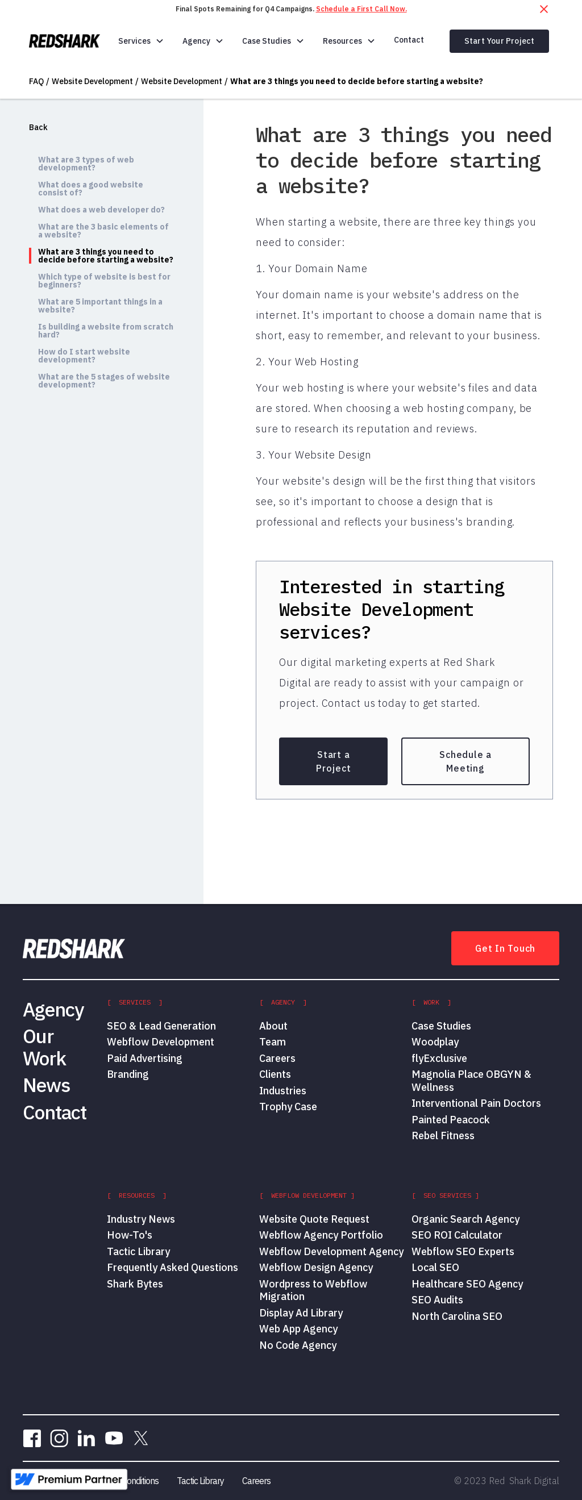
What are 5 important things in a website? (100, 306)
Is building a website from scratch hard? (105, 331)
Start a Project (333, 761)
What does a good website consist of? (90, 189)
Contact (409, 40)
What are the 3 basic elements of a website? (103, 231)
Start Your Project (499, 41)
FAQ (36, 81)
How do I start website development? (84, 356)
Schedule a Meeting (465, 761)
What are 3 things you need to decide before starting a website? (356, 81)
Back (38, 127)
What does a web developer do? (101, 210)
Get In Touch (505, 948)
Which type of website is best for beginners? (104, 281)
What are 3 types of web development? (86, 164)
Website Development (92, 81)
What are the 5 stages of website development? (104, 381)
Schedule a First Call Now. (361, 9)
